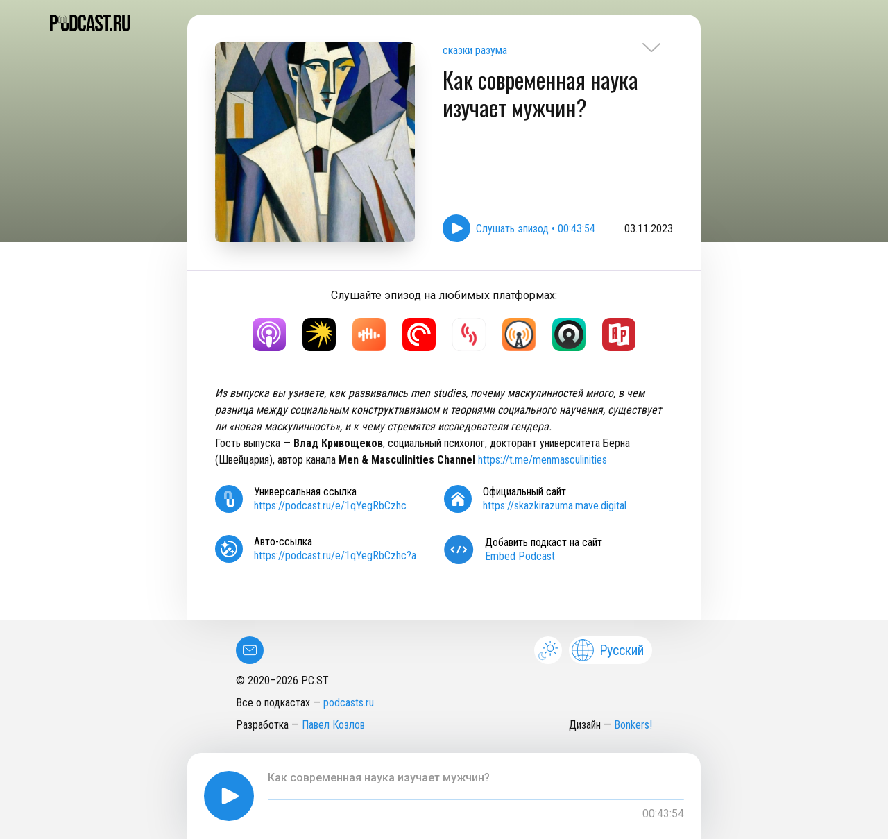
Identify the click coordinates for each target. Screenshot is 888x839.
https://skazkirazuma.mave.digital (554, 505)
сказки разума (475, 50)
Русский (608, 650)
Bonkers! (633, 724)
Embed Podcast (520, 556)
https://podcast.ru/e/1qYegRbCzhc (330, 505)
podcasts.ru (348, 702)
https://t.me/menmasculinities (542, 459)
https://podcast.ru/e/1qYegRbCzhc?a (335, 555)
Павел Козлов (333, 724)
